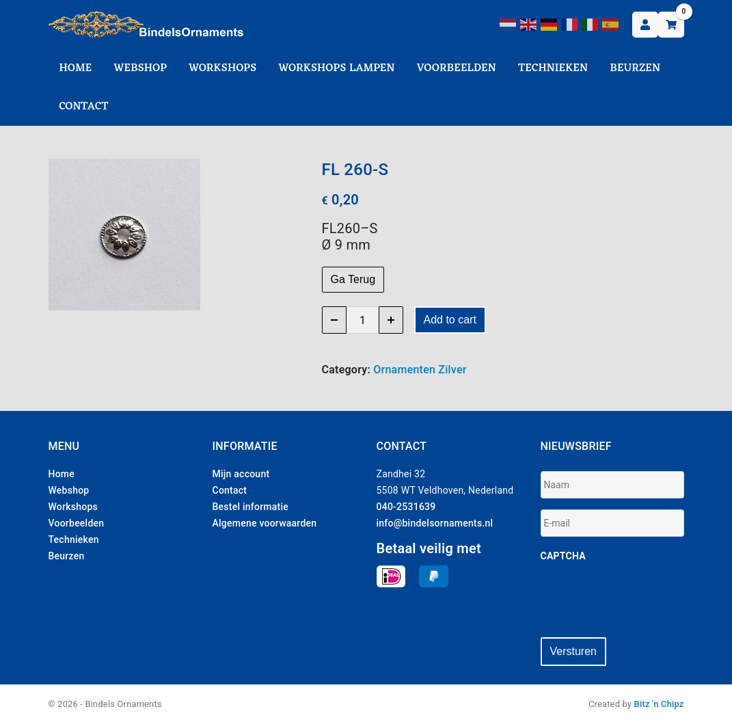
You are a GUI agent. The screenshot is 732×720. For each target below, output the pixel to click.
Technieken (553, 68)
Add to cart (450, 319)
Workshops (222, 68)
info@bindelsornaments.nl (435, 523)
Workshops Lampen (336, 68)
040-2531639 (406, 506)
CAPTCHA (563, 555)
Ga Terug (353, 279)
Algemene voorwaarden (265, 523)
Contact (84, 106)
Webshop (140, 68)
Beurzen (635, 68)
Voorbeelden (456, 68)
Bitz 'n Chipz (659, 700)
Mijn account (241, 473)
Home (75, 68)
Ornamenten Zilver (419, 369)
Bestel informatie (251, 506)
